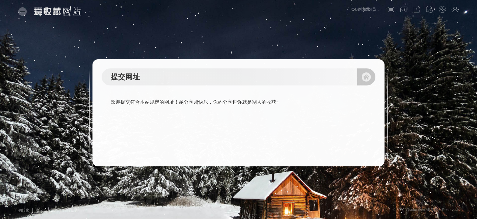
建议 (39, 210)
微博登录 (70, 210)
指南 (53, 210)
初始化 (23, 210)
